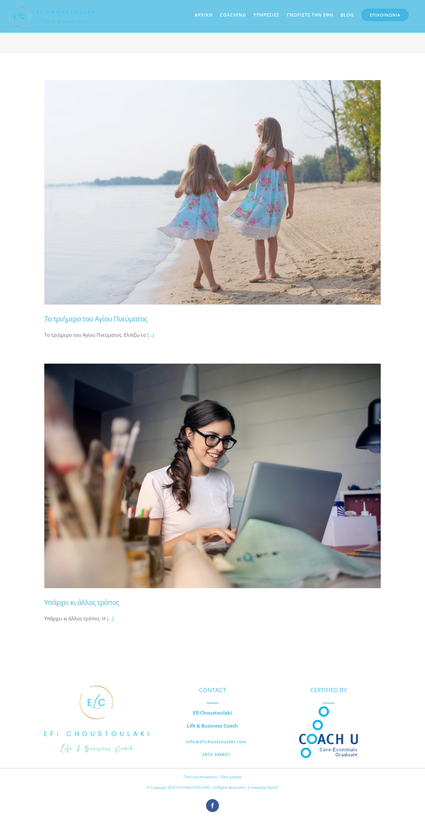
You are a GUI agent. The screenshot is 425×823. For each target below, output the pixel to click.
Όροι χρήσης (231, 776)
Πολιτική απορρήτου (201, 776)
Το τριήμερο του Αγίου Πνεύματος (95, 318)
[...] (150, 335)
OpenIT (273, 787)
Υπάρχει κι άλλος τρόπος (81, 602)
